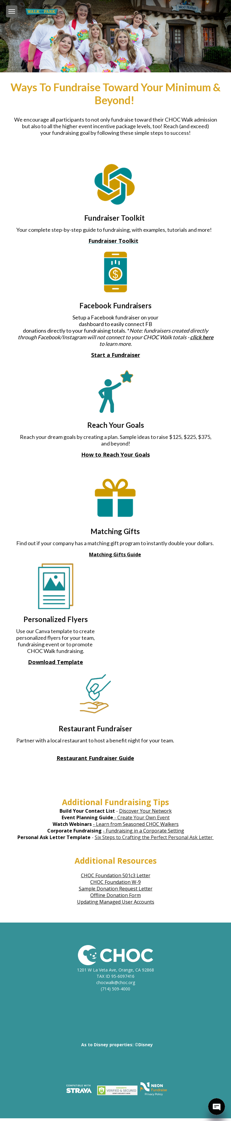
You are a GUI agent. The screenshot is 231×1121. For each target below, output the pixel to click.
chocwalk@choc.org (115, 982)
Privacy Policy (154, 1094)
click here (202, 337)
